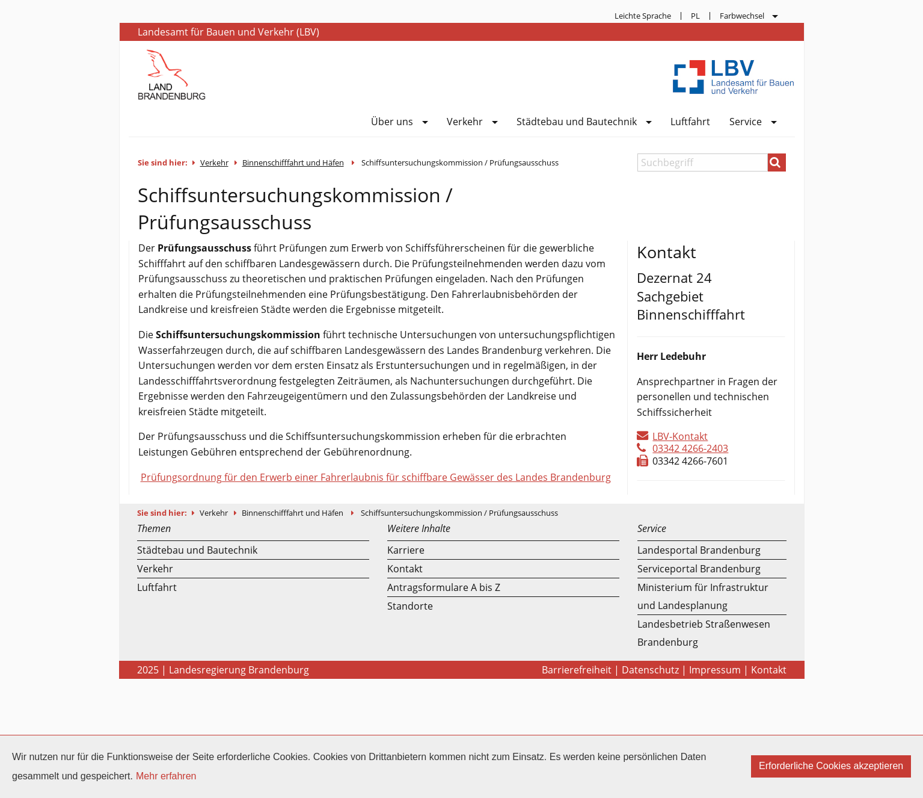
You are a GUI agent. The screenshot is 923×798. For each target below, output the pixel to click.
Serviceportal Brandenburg (699, 568)
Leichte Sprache (643, 16)
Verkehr (465, 122)
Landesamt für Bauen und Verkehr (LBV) (228, 32)
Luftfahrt (690, 122)
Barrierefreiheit (577, 669)
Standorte (410, 606)
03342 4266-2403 (690, 448)
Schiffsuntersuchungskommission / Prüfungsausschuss (460, 162)
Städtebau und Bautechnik (577, 122)
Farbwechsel (742, 16)
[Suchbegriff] (702, 162)
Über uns (392, 122)
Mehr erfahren (166, 776)
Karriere (406, 550)
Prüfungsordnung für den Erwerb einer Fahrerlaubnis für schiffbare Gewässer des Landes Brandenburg (376, 477)
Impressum (715, 669)
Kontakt (405, 568)
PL (695, 16)
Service (745, 122)
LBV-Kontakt (680, 436)
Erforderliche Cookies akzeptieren (831, 766)
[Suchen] (777, 162)
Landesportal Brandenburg (699, 550)
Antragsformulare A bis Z (443, 587)
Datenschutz (650, 669)
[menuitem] (643, 16)
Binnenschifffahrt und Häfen (293, 162)
